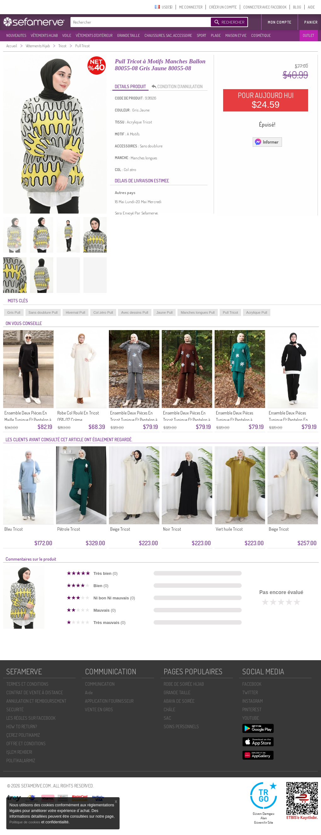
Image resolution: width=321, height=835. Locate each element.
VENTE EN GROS (99, 709)
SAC (167, 718)
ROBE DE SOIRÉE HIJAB (184, 684)
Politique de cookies (25, 822)
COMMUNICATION (100, 684)
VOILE (66, 35)
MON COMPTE (279, 22)
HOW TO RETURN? (21, 726)
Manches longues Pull (198, 312)
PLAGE (216, 35)
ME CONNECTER (190, 7)
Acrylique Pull (256, 312)
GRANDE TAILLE (128, 35)
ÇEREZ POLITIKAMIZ (23, 735)
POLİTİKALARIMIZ (20, 760)
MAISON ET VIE (235, 35)
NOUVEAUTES (16, 35)
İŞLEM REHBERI (19, 752)
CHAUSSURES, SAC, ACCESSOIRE (168, 35)
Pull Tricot (230, 312)
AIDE (311, 7)
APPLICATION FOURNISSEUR (109, 701)
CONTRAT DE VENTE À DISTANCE (34, 692)
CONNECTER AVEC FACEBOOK (264, 7)
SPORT (201, 35)
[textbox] (139, 22)
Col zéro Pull (103, 312)
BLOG (297, 7)
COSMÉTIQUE (261, 35)
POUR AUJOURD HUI (266, 100)
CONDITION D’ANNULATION (179, 86)
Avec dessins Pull (134, 312)
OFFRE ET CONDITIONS (26, 743)
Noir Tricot (172, 529)
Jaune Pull (164, 312)
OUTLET (308, 35)
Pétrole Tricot (68, 529)
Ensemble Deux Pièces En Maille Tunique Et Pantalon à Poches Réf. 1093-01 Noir (27, 419)
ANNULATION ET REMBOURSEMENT (36, 701)
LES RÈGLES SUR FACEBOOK (30, 718)
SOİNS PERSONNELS (181, 726)
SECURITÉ (15, 709)
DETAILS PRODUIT (130, 86)
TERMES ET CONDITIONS (27, 684)
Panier (311, 22)
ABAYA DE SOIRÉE (179, 701)
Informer (266, 142)
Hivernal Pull (75, 312)
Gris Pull (13, 312)
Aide (89, 692)
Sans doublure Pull (43, 312)
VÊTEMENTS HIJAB (44, 35)
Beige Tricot (120, 529)
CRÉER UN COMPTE (223, 7)
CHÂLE (169, 709)
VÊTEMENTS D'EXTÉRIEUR (94, 35)
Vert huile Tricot (229, 529)
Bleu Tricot (13, 529)
